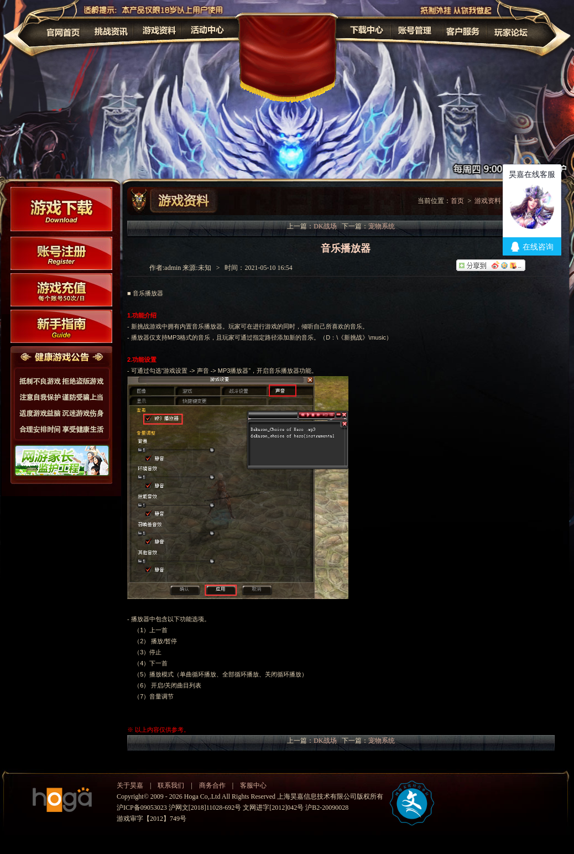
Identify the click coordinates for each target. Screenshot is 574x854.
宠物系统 (381, 226)
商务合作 (212, 785)
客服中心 (253, 785)
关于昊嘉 (130, 785)
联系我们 (171, 785)
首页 (457, 201)
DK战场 (325, 226)
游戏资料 (487, 201)
